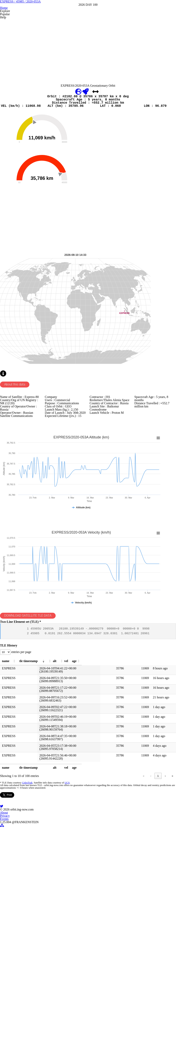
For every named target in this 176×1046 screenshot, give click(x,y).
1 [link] (102, 926)
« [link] (87, 926)
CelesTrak (33, 935)
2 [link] (109, 926)
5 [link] (132, 926)
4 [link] (124, 926)
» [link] (165, 926)
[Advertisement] (87, 86)
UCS (71, 935)
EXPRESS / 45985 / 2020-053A (88, 27)
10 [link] (150, 926)
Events (97, 1033)
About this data (22, 486)
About (68, 1033)
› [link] (158, 926)
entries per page (30, 798)
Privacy (83, 1033)
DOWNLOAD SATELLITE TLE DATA (36, 747)
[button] (28, 809)
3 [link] (117, 926)
